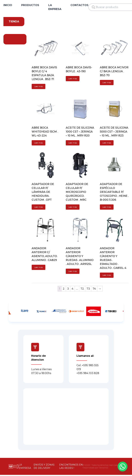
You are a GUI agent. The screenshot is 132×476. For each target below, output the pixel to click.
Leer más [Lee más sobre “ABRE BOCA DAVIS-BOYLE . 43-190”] (72, 78)
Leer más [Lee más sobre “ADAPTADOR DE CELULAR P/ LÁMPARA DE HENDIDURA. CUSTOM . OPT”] (38, 207)
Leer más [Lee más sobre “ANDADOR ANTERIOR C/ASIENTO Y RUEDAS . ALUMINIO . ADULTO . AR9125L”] (72, 271)
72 (82, 288)
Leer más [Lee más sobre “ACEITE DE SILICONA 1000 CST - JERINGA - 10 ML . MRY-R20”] (72, 143)
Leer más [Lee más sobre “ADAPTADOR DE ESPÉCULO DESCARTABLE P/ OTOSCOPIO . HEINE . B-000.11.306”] (106, 207)
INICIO (7, 5)
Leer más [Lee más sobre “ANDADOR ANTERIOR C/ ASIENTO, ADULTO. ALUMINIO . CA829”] (38, 267)
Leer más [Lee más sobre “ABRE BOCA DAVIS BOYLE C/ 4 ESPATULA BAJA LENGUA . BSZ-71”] (38, 86)
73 (88, 288)
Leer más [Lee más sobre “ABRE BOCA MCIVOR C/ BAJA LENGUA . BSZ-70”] (106, 82)
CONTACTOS (79, 5)
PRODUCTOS (30, 5)
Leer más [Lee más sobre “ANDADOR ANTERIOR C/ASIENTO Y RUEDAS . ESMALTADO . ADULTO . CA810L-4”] (106, 275)
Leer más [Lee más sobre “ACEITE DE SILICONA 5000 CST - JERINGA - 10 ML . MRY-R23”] (106, 143)
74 (94, 288)
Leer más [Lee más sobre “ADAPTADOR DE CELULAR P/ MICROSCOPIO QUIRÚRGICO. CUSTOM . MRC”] (72, 207)
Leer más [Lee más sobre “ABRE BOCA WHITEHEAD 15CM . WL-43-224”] (38, 143)
